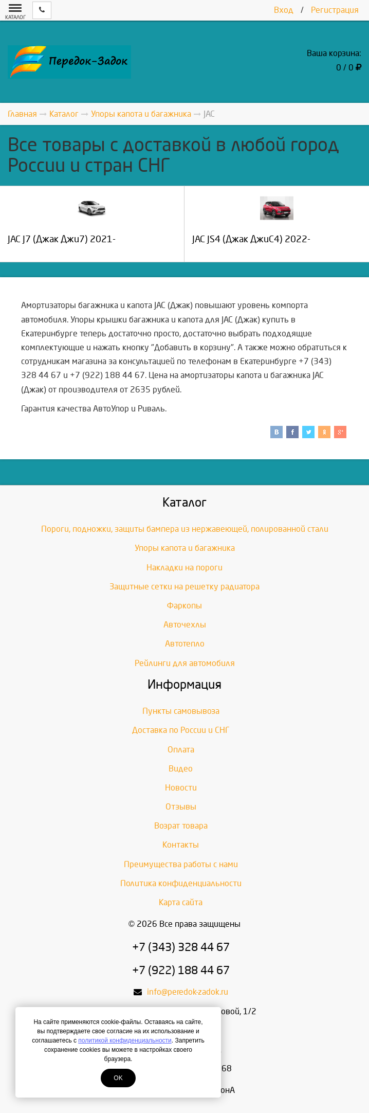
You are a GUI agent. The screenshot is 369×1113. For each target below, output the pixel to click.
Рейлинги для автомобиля (185, 663)
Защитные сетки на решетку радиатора (184, 586)
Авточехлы (184, 624)
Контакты (180, 844)
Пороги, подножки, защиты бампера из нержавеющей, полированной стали (184, 529)
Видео (181, 768)
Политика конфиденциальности (181, 883)
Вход (283, 10)
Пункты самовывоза (180, 711)
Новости (181, 787)
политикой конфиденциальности (124, 1040)
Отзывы (180, 806)
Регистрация (335, 10)
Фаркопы (184, 605)
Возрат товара (181, 825)
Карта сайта (180, 902)
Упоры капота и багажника (185, 548)
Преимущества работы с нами (181, 864)
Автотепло (185, 643)
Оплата (181, 749)
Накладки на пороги (184, 567)
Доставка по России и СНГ (181, 730)
